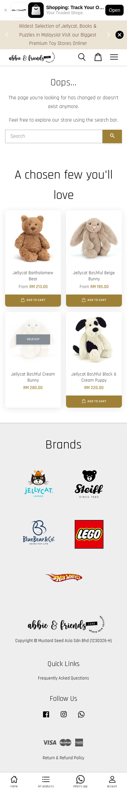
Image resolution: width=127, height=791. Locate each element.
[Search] (54, 136)
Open (114, 10)
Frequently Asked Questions (63, 678)
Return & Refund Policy (63, 758)
